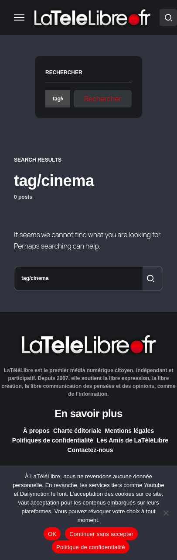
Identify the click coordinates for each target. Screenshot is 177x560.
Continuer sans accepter (101, 534)
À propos (36, 431)
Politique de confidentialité (90, 547)
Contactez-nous (90, 450)
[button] (19, 17)
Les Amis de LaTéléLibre (132, 440)
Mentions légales (129, 431)
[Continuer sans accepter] (166, 512)
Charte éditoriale (77, 431)
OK (52, 534)
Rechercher (63, 72)
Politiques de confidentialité (52, 440)
